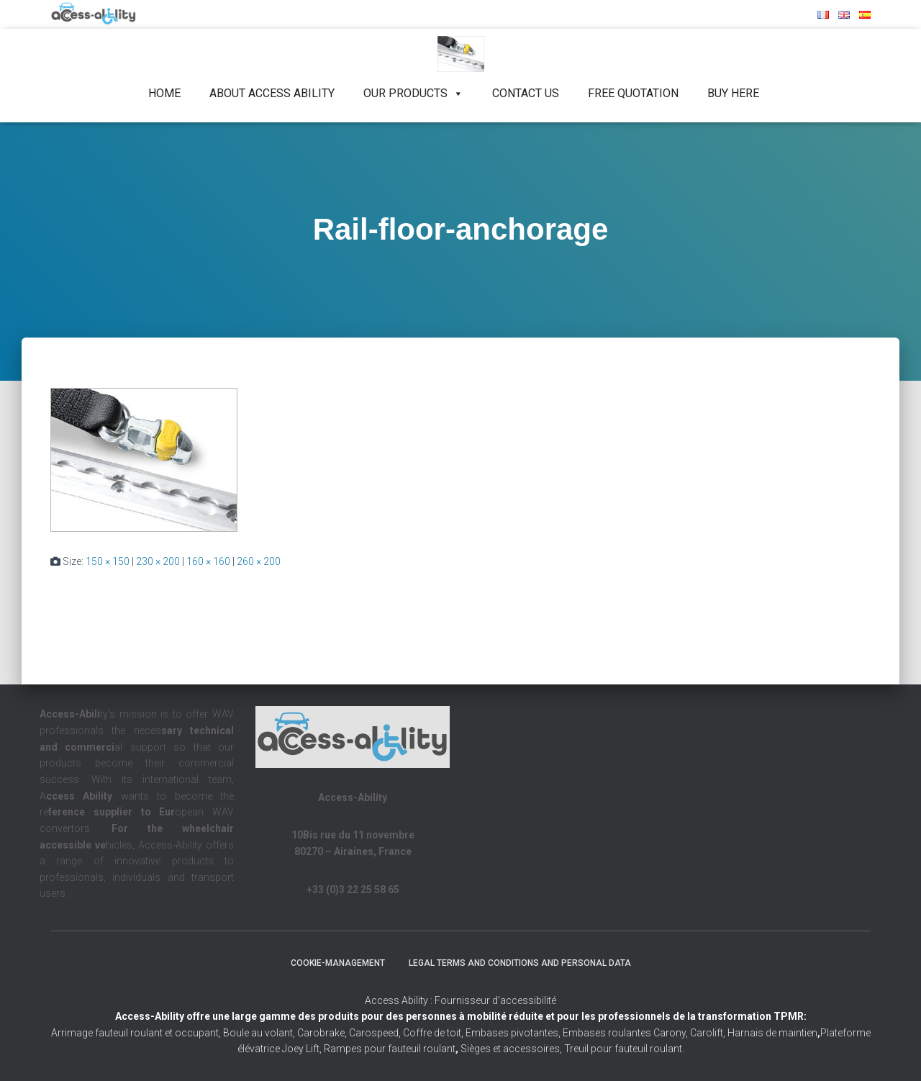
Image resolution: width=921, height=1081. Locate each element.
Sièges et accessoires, (511, 1048)
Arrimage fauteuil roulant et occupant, (137, 1033)
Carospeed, (375, 1033)
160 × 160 (208, 561)
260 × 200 (259, 561)
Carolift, (707, 1033)
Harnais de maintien (773, 1033)
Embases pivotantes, (514, 1033)
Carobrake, (321, 1033)
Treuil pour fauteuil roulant (623, 1048)
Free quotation (633, 93)
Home (164, 93)
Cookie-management (338, 963)
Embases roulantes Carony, (625, 1033)
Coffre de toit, (434, 1033)
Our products (413, 93)
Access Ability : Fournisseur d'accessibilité (460, 1000)
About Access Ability (272, 93)
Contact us (525, 93)
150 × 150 (108, 561)
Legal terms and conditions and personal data (520, 963)
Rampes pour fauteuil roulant (391, 1048)
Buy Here (733, 93)
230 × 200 (158, 561)
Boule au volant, (259, 1033)
